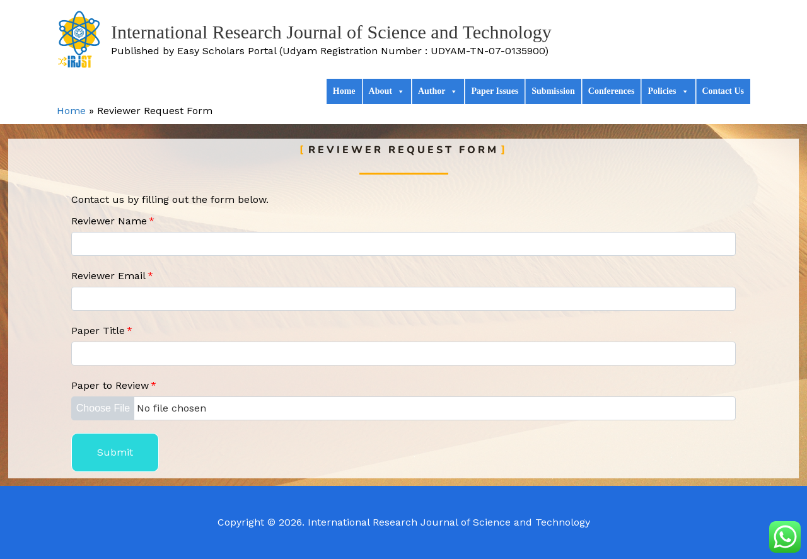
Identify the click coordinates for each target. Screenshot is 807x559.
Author (438, 91)
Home (344, 91)
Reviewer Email (112, 276)
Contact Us (723, 91)
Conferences (611, 91)
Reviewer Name (112, 221)
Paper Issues (494, 91)
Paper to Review (113, 385)
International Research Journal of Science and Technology (331, 31)
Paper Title (101, 331)
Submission (552, 91)
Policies (667, 91)
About (387, 91)
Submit (115, 452)
